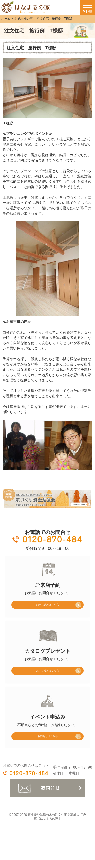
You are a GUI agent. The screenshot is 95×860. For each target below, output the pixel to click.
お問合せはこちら (47, 745)
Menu (87, 7)
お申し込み (37, 606)
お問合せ (47, 798)
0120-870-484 (47, 539)
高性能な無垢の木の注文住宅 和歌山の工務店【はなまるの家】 (57, 827)
